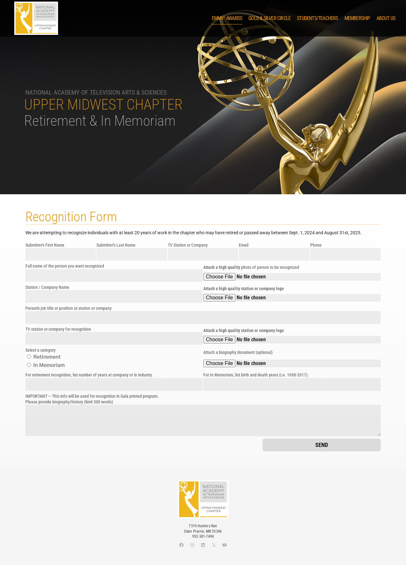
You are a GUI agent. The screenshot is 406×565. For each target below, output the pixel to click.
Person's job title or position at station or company (68, 308)
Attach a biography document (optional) (238, 352)
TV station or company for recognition (58, 329)
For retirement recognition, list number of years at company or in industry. (89, 374)
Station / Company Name (47, 287)
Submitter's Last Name (115, 245)
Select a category (40, 350)
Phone (316, 245)
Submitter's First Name (44, 245)
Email (243, 245)
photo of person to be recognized (251, 267)
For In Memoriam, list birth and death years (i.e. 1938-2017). (256, 374)
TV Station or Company (188, 245)
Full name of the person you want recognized (64, 266)
